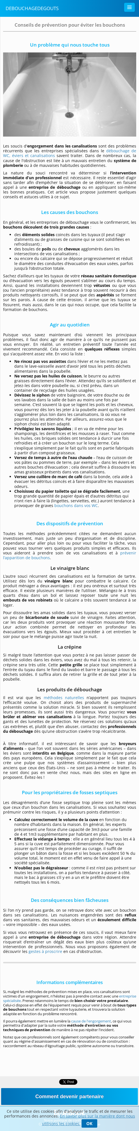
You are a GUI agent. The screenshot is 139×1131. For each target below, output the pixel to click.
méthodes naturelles (64, 697)
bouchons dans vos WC (76, 505)
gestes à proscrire (45, 951)
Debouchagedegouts (32, 8)
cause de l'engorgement (91, 1021)
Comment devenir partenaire (69, 1096)
